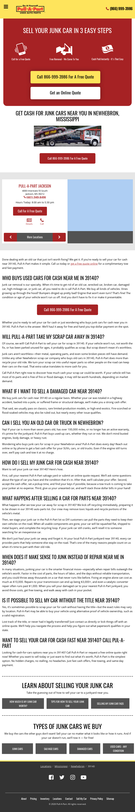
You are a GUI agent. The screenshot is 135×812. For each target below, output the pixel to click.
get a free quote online (84, 263)
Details (29, 221)
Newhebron (78, 766)
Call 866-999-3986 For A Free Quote (65, 76)
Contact (69, 798)
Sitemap (110, 798)
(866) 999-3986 (121, 7)
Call (42, 221)
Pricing (33, 798)
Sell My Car (81, 798)
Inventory (44, 798)
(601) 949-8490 (36, 197)
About (24, 798)
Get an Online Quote (65, 92)
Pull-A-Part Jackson (35, 186)
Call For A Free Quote (30, 211)
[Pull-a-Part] (33, 9)
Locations (45, 766)
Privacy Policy (96, 798)
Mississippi (61, 766)
